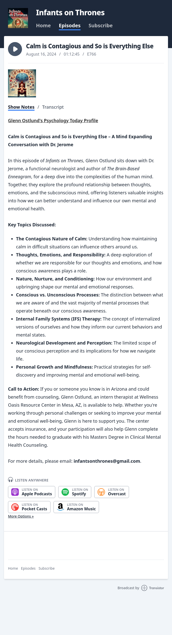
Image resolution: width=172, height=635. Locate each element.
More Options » (21, 516)
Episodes (69, 25)
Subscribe (100, 25)
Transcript (53, 107)
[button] (15, 49)
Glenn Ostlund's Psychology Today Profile (53, 120)
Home (43, 25)
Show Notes (21, 107)
